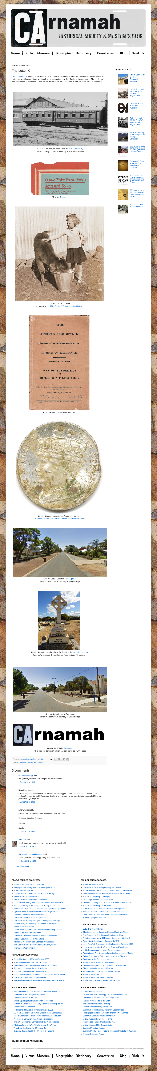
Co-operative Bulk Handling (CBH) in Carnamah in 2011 (105, 995)
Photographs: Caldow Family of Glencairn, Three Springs (105, 1013)
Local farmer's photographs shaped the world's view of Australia (39, 903)
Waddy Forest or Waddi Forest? (26, 896)
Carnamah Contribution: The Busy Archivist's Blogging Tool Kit (38, 1004)
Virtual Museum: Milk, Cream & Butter (98, 1025)
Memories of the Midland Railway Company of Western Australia (39, 974)
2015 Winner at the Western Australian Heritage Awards (137, 149)
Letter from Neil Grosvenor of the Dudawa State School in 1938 (108, 944)
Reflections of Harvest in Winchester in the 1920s (33, 1010)
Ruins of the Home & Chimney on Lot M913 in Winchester (106, 956)
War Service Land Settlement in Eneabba (30, 900)
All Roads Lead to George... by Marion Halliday (101, 971)
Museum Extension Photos (93, 1034)
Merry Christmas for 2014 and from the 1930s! (32, 959)
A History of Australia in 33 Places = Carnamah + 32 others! (106, 938)
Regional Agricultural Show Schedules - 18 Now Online (104, 965)
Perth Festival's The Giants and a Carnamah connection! (105, 915)
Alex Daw (22, 840)
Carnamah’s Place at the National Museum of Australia (137, 164)
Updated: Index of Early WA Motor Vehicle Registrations (36, 912)
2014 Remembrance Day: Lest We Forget (30, 962)
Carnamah (22, 763)
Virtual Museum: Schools (24, 927)
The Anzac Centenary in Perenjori (96, 896)
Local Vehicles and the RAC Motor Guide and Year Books (105, 947)
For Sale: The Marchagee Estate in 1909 (30, 971)
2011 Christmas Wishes (92, 992)
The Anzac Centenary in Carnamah (97, 906)
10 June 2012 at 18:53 (27, 861)
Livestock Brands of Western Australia (136, 106)
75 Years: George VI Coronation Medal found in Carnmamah (38, 1013)
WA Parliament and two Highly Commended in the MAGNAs (106, 894)
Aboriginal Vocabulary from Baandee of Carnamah (34, 942)
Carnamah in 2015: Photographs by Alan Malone (102, 887)
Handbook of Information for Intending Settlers (101, 998)
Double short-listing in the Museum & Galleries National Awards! (108, 903)
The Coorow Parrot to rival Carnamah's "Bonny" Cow (35, 945)
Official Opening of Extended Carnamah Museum (137, 78)
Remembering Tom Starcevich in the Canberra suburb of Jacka (108, 953)
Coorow (29, 763)
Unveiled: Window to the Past (25, 998)
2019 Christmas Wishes (23, 890)
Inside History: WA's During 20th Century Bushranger (35, 924)
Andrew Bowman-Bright (29, 759)
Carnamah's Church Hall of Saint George (30, 977)
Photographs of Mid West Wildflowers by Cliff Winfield (35, 1025)
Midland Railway (76, 149)
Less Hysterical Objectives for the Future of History (34, 894)
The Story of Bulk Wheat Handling (137, 206)
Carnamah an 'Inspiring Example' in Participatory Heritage (37, 921)
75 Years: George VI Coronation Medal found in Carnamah (59, 519)
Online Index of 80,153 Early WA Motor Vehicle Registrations (136, 121)
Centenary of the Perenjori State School (29, 995)
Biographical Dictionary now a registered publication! (34, 887)
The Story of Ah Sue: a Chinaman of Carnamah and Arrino (137, 179)
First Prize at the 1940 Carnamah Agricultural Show (103, 935)
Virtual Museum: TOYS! (92, 974)
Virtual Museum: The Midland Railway (98, 977)
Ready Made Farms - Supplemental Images (100, 1022)
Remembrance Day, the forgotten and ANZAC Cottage (35, 965)
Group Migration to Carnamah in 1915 (98, 900)
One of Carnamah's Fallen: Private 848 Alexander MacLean (37, 1016)
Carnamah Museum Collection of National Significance (35, 936)
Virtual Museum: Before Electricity (27, 933)
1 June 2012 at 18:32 (27, 782)
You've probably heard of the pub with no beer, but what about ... (108, 890)
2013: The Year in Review (93, 929)
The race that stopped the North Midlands (30, 968)
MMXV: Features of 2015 (93, 884)
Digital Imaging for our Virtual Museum (98, 968)
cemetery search (80, 652)
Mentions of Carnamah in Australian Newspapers (33, 1019)
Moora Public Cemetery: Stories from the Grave (102, 980)
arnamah (68, 748)
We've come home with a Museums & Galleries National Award (137, 193)
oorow (63, 197)
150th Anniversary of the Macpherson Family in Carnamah (37, 906)
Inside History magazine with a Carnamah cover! (102, 950)
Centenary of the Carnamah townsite (97, 959)
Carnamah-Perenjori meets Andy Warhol (30, 918)
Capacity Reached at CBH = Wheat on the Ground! (34, 1031)
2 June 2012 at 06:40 (27, 832)
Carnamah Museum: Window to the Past (99, 1016)
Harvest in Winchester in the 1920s (97, 1001)
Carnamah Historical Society (31, 854)
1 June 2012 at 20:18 (27, 802)
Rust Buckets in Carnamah (24, 1007)
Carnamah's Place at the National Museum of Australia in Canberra (109, 1031)
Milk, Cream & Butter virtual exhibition (66, 306)
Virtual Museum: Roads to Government (98, 962)
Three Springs (70, 579)
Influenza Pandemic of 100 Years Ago (29, 884)
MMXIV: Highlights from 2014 (94, 918)
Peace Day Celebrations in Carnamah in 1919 (101, 941)
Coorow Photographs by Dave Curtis (97, 1007)
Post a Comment (22, 866)
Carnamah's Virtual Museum (94, 1028)
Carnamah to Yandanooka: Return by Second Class (103, 1010)
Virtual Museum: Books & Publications (29, 939)
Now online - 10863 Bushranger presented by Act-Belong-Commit (40, 909)
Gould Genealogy (19, 76)
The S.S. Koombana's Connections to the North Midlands (36, 1022)
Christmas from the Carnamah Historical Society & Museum (106, 932)
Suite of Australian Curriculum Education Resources (103, 912)
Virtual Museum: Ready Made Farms (97, 1019)
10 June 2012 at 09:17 (27, 846)
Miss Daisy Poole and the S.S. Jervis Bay (30, 1028)
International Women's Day (24, 948)
